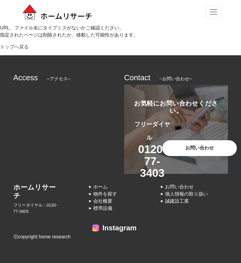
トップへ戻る (14, 46)
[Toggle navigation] (213, 12)
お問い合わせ (199, 147)
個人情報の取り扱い (186, 193)
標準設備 (102, 208)
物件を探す (105, 193)
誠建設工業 (177, 201)
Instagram (119, 228)
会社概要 (102, 201)
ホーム (100, 186)
